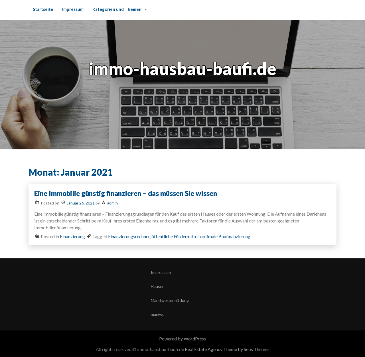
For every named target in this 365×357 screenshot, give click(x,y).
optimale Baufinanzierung (225, 236)
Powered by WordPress (182, 338)
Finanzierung (72, 236)
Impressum (73, 9)
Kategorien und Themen (116, 9)
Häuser (157, 286)
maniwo (158, 314)
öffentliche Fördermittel (174, 236)
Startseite (43, 9)
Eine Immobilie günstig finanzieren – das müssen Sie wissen (125, 193)
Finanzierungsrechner (129, 236)
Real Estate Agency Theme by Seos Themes (227, 349)
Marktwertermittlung (170, 300)
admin (112, 202)
